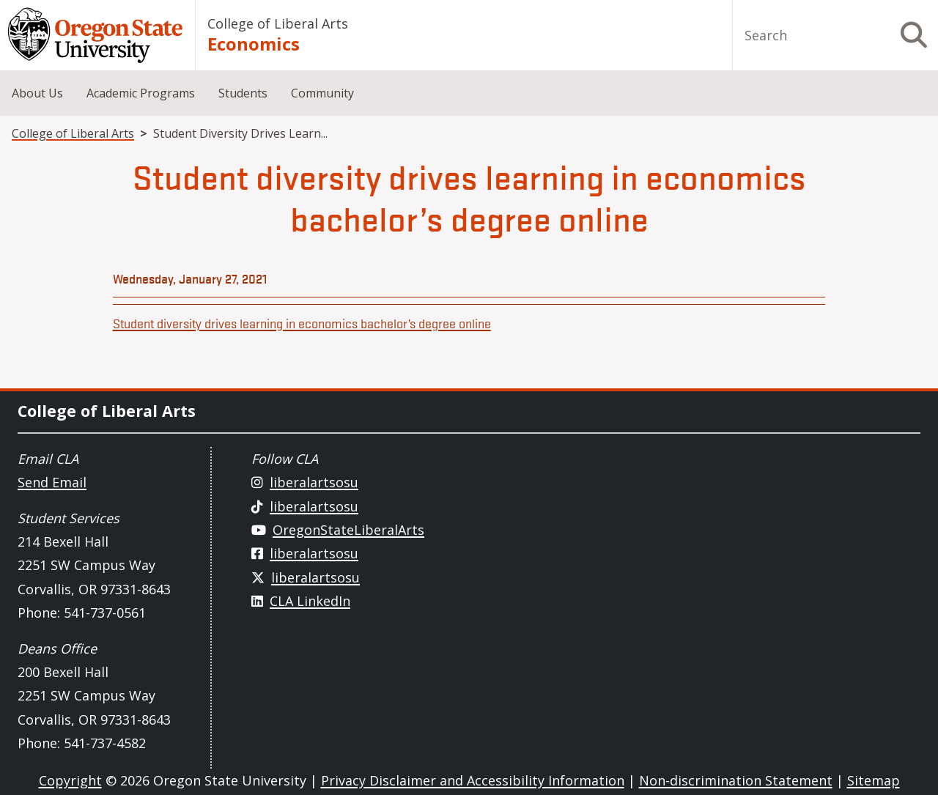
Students (242, 93)
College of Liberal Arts (277, 23)
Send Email (52, 482)
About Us (37, 93)
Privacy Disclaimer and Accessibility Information (472, 780)
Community (322, 93)
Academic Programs (140, 93)
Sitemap (873, 780)
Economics (253, 44)
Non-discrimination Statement (735, 780)
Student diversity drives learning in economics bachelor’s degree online (302, 323)
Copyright (70, 780)
